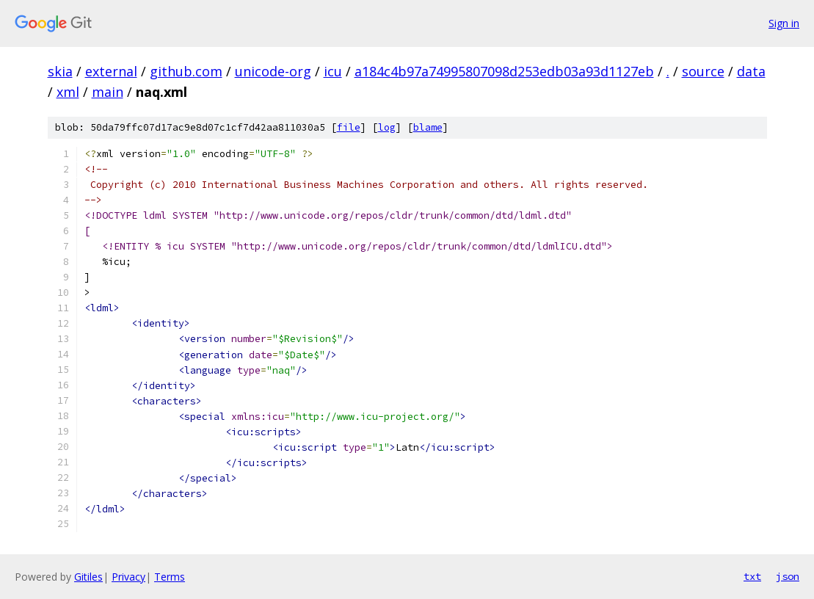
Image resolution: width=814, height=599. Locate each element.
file (348, 127)
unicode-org (273, 71)
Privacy (128, 577)
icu (333, 71)
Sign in (783, 23)
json (787, 576)
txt (752, 576)
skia (60, 71)
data (751, 71)
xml (68, 92)
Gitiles (88, 577)
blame (428, 127)
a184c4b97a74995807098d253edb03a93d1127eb (504, 71)
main (107, 92)
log (387, 127)
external (111, 71)
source (703, 71)
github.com (186, 71)
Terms (169, 577)
